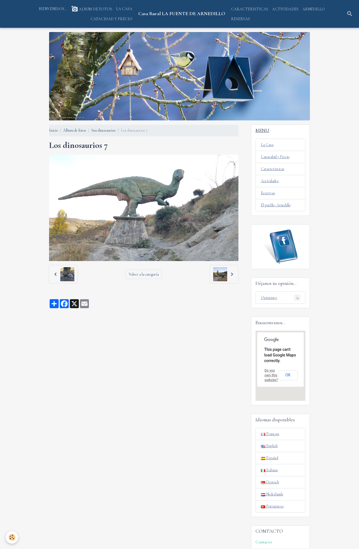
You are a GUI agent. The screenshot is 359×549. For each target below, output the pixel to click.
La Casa (267, 144)
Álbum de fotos (74, 130)
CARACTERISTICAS (249, 9)
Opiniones (280, 297)
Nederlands (272, 494)
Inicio (53, 130)
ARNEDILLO (313, 9)
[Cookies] (12, 537)
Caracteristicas (272, 168)
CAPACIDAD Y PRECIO (111, 19)
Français (270, 433)
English (269, 445)
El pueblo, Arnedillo (276, 205)
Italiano (269, 470)
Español (269, 458)
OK (288, 375)
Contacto (264, 542)
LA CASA (124, 8)
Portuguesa (272, 506)
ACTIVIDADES (285, 9)
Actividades (270, 181)
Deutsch (270, 482)
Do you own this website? (271, 375)
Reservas (268, 193)
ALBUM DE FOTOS (91, 9)
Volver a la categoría (144, 274)
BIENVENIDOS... (53, 8)
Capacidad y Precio (275, 156)
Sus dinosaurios (103, 130)
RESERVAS (240, 19)
